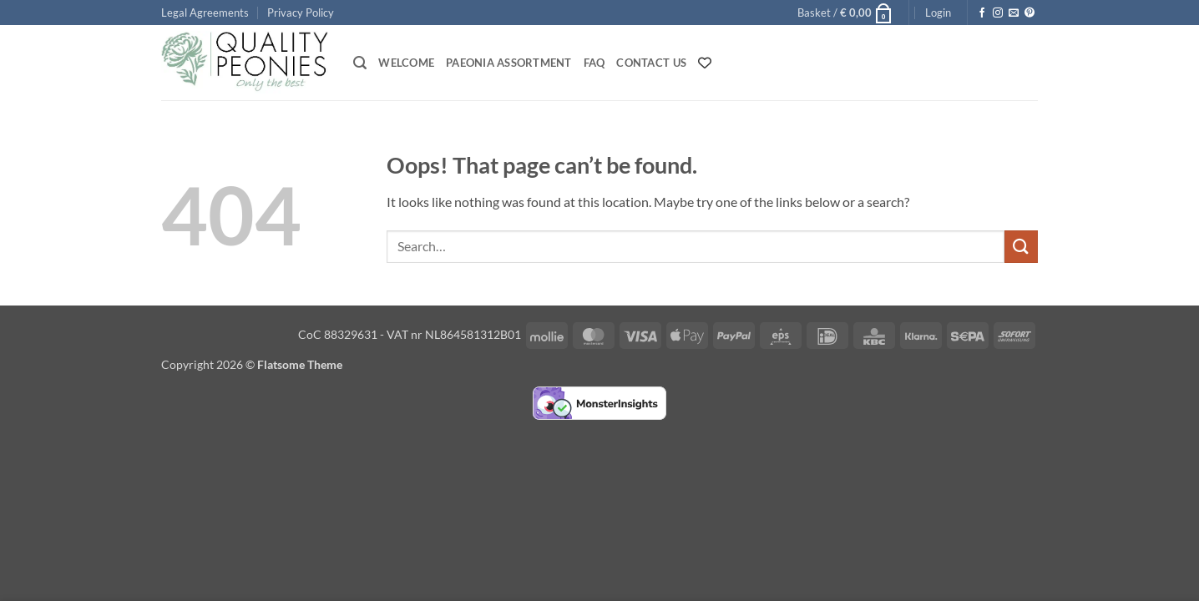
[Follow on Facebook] (982, 13)
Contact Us (651, 62)
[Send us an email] (1014, 13)
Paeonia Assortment (509, 62)
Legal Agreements (205, 12)
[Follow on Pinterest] (1029, 13)
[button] (845, 12)
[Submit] (1021, 246)
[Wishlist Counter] (704, 62)
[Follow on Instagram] (998, 13)
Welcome (406, 62)
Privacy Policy (300, 12)
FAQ (594, 62)
